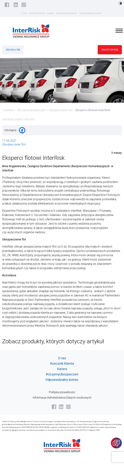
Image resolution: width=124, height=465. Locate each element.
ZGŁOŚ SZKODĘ (109, 49)
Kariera (50, 13)
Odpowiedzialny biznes (90, 13)
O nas (24, 13)
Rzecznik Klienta (37, 13)
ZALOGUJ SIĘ (13, 49)
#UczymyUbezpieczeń (66, 13)
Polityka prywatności (62, 392)
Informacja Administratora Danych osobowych (62, 397)
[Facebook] (22, 130)
